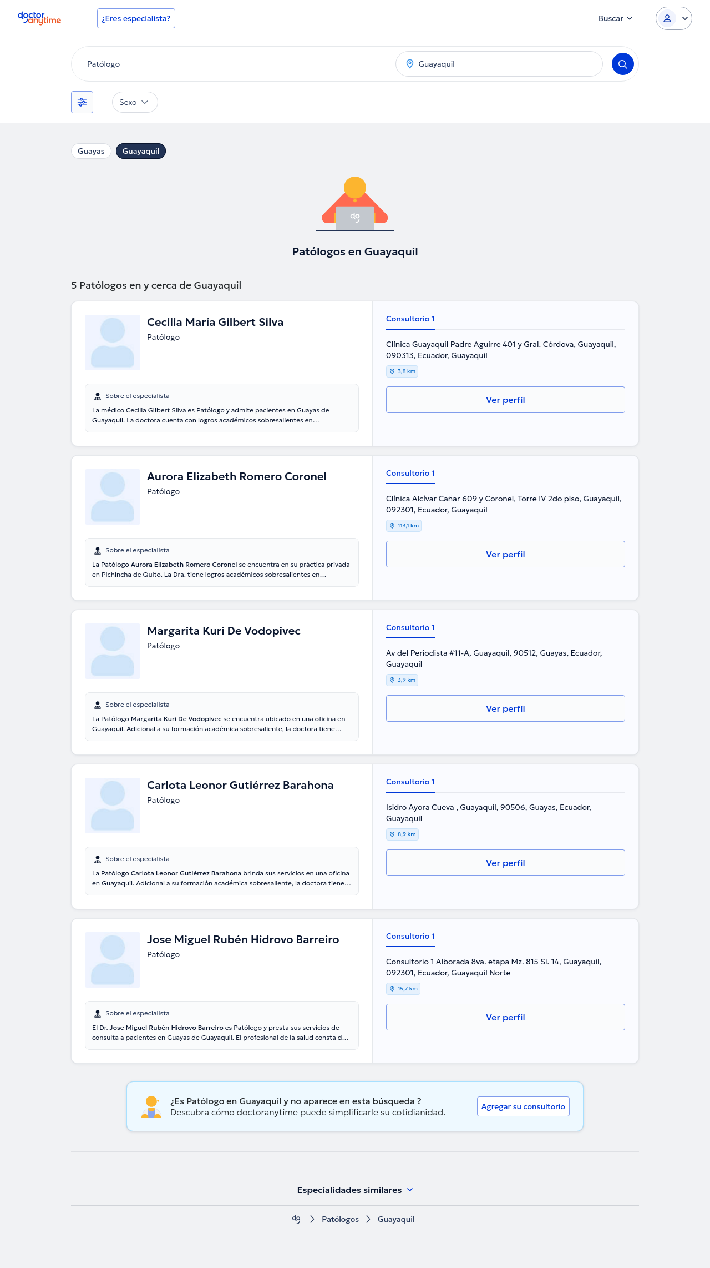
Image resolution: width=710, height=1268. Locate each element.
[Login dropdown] (674, 18)
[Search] (623, 64)
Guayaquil (141, 151)
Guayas (91, 151)
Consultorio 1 (410, 319)
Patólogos (340, 1219)
